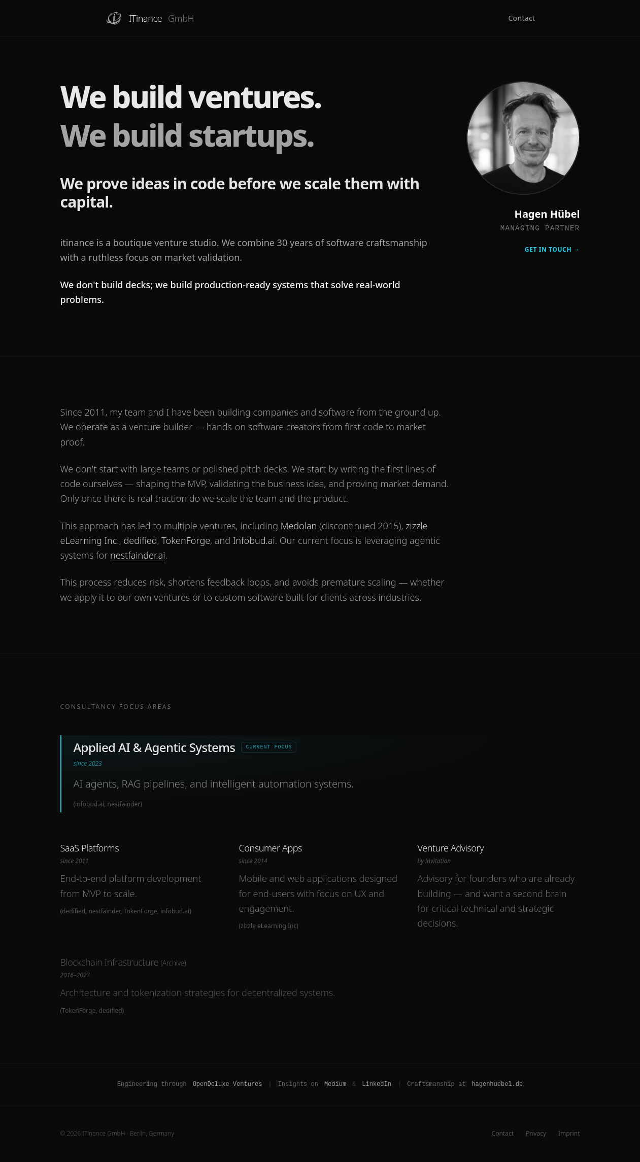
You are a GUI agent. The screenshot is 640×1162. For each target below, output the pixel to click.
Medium (335, 1084)
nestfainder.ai (137, 555)
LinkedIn (376, 1084)
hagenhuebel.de (497, 1084)
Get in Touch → (552, 250)
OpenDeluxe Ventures (227, 1084)
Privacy (536, 1134)
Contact (521, 18)
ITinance (149, 18)
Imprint (569, 1134)
